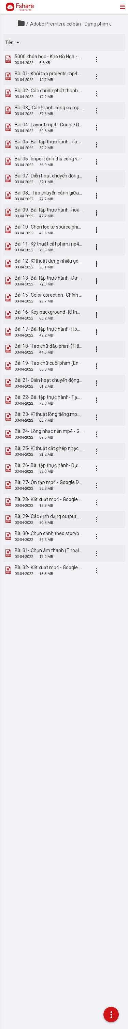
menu (122, 7)
